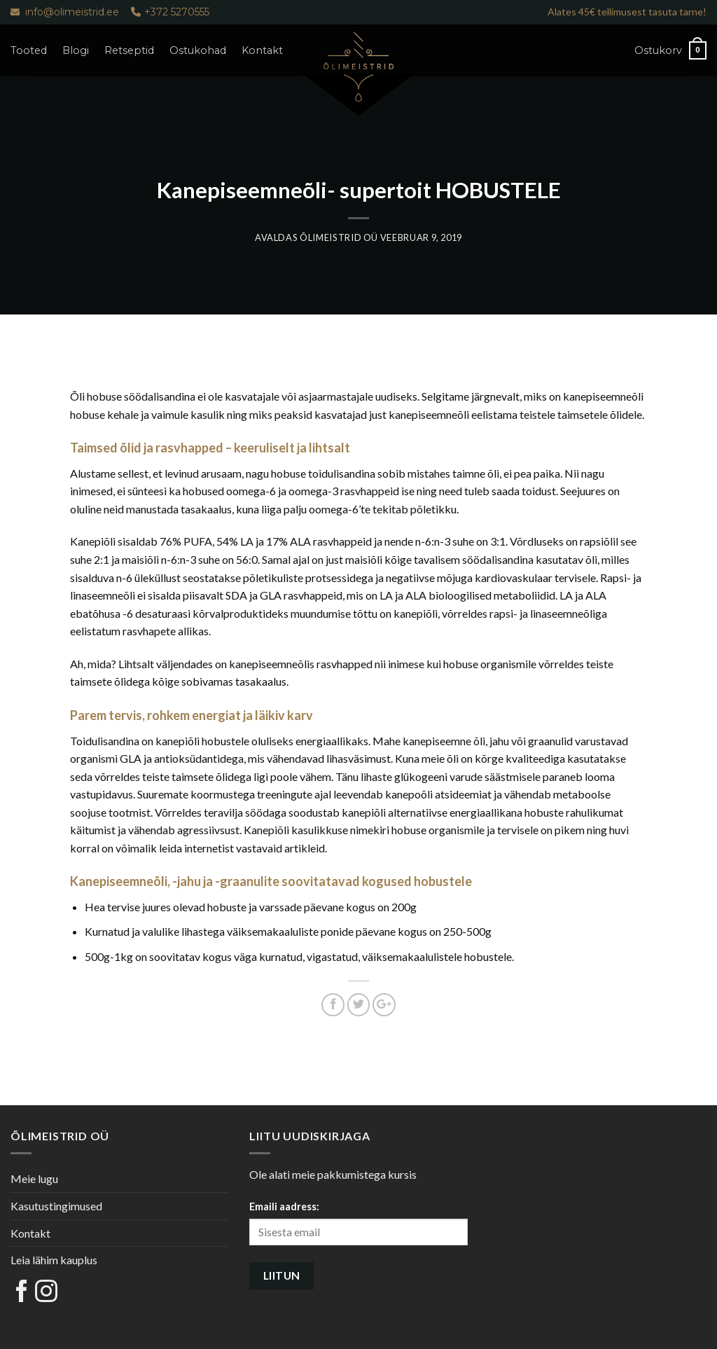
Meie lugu (34, 1178)
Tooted (29, 50)
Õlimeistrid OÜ (339, 237)
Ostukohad (197, 50)
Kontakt (262, 50)
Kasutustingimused (56, 1205)
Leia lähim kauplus (54, 1259)
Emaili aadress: (284, 1206)
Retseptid (129, 50)
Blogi (75, 50)
